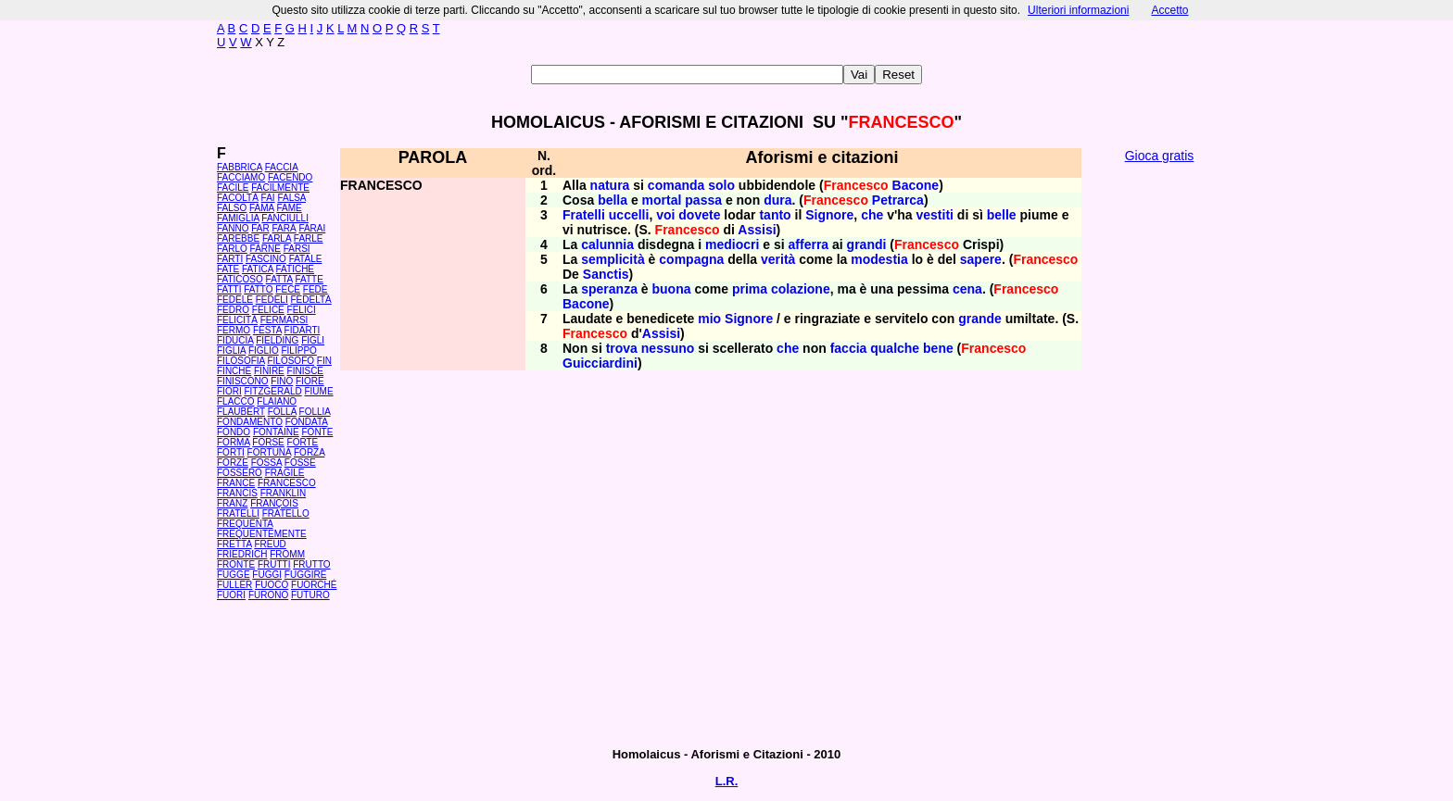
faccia (848, 348)
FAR (260, 228)
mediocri (732, 244)
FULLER (234, 585)
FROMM (287, 554)
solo (721, 185)
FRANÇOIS (274, 503)
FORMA (233, 442)
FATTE (308, 279)
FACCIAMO (241, 177)
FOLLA (282, 412)
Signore (829, 214)
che (872, 214)
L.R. (727, 781)
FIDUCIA (235, 340)
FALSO (231, 208)
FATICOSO (240, 279)
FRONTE (236, 564)
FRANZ (232, 503)
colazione (800, 289)
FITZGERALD (272, 391)
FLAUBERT (241, 412)
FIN (324, 361)
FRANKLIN (283, 493)
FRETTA (234, 544)
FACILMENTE (280, 187)
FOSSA (266, 462)
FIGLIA (231, 350)
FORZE (232, 462)
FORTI (231, 452)
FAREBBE (238, 238)
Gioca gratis (1159, 155)
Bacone (916, 185)
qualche (894, 348)
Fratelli (583, 214)
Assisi (757, 229)
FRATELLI (238, 513)
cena (967, 289)
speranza (609, 289)
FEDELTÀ (310, 299)
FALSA (291, 198)
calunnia (607, 244)
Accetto (1169, 10)
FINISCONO (243, 381)
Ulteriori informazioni (1078, 10)
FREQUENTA (244, 524)
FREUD (269, 544)
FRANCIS (237, 493)
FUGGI (267, 574)
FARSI (297, 249)
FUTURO (310, 595)
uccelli (629, 214)
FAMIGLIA (238, 218)
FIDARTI (302, 330)
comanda (676, 185)
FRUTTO (311, 564)
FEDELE (235, 299)
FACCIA (281, 167)
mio (709, 318)
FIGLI (312, 340)
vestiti (934, 214)
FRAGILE (285, 473)
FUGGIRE (305, 574)
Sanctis (606, 274)
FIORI (229, 391)
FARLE (308, 238)
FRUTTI (274, 564)
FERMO (233, 330)
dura (777, 200)
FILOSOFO (290, 361)
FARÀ (284, 228)
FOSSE (300, 462)
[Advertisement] (1159, 454)
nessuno (668, 348)
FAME (289, 208)
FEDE (315, 289)
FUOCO (271, 585)
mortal (662, 200)
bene (938, 348)
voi (665, 214)
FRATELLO (286, 513)
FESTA (267, 330)
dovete (699, 214)
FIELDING (277, 340)
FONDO (233, 432)
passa (703, 200)
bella (612, 200)
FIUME (318, 391)
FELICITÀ (237, 320)
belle (1002, 214)
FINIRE (269, 371)
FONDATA (306, 422)
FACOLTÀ (238, 198)
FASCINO (266, 259)
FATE (228, 269)
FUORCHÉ (313, 585)
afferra (809, 244)
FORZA (309, 452)
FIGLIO (263, 350)
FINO (282, 381)
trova (622, 348)
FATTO (258, 289)
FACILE (232, 187)
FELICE (268, 310)
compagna (691, 259)
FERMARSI (284, 320)
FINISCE (305, 371)
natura (610, 185)
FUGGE (233, 574)
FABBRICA (239, 167)
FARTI (230, 259)
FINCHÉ (234, 371)
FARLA (276, 238)
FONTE (318, 432)
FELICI (301, 310)
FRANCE (236, 483)
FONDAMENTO (250, 422)
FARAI (311, 228)
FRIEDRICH (242, 554)
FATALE (305, 259)
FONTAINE (276, 432)
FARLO (232, 249)
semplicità (612, 259)
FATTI (229, 289)
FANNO (232, 228)
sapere (981, 259)
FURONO (268, 595)
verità (778, 259)
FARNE (265, 249)
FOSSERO (239, 473)
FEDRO (233, 310)
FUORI (231, 595)
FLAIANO (277, 401)
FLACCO (236, 401)
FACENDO (290, 177)
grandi (867, 244)
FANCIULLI (285, 218)
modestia (879, 259)
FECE (287, 289)
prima (749, 289)
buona (671, 289)
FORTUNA (269, 452)
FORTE (303, 442)
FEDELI (272, 299)
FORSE (268, 442)
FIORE (310, 381)
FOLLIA (315, 412)
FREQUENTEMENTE (262, 534)
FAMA (261, 208)
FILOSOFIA (241, 361)
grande (980, 318)
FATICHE (295, 269)
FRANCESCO (287, 483)
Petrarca (898, 200)
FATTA (279, 279)
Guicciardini (600, 363)
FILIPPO (298, 350)
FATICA (257, 269)
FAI (268, 198)
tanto (774, 214)
